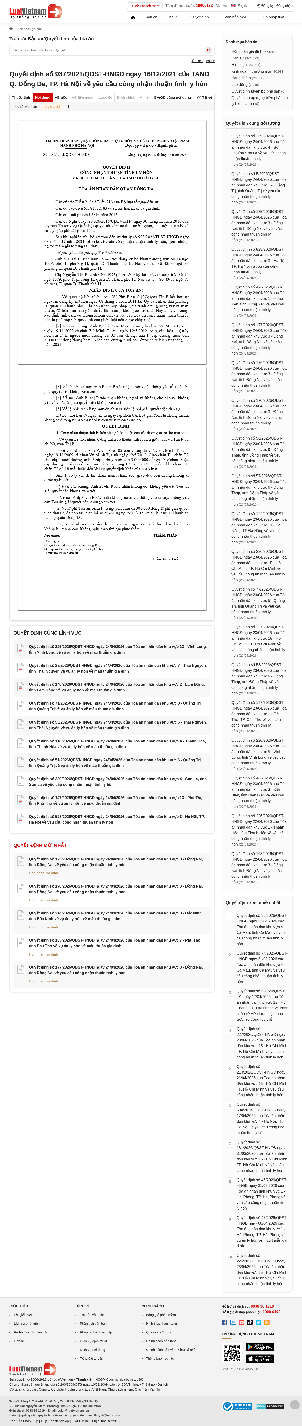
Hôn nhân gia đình (43, 873)
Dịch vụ (221, 6)
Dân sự (237, 58)
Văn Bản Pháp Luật (23, 1421)
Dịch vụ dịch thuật (93, 1341)
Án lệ (173, 17)
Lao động (239, 85)
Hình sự (238, 65)
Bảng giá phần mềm (161, 1315)
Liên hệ (19, 1341)
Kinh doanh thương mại (251, 71)
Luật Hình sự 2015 (106, 1421)
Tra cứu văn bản (92, 1315)
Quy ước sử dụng (159, 1332)
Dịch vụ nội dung (92, 1350)
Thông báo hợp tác (160, 1358)
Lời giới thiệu (23, 1315)
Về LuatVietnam (144, 6)
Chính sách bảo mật (161, 1341)
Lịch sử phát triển (27, 1323)
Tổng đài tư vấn (91, 1358)
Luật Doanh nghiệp (55, 1421)
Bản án (151, 17)
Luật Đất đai (80, 1421)
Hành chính (241, 78)
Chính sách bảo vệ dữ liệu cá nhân (171, 1350)
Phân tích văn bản (93, 1323)
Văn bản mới (235, 17)
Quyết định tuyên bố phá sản (255, 91)
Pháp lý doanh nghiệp (96, 1332)
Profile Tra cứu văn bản (31, 1332)
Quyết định (199, 17)
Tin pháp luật (273, 17)
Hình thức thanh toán (161, 1323)
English (239, 6)
